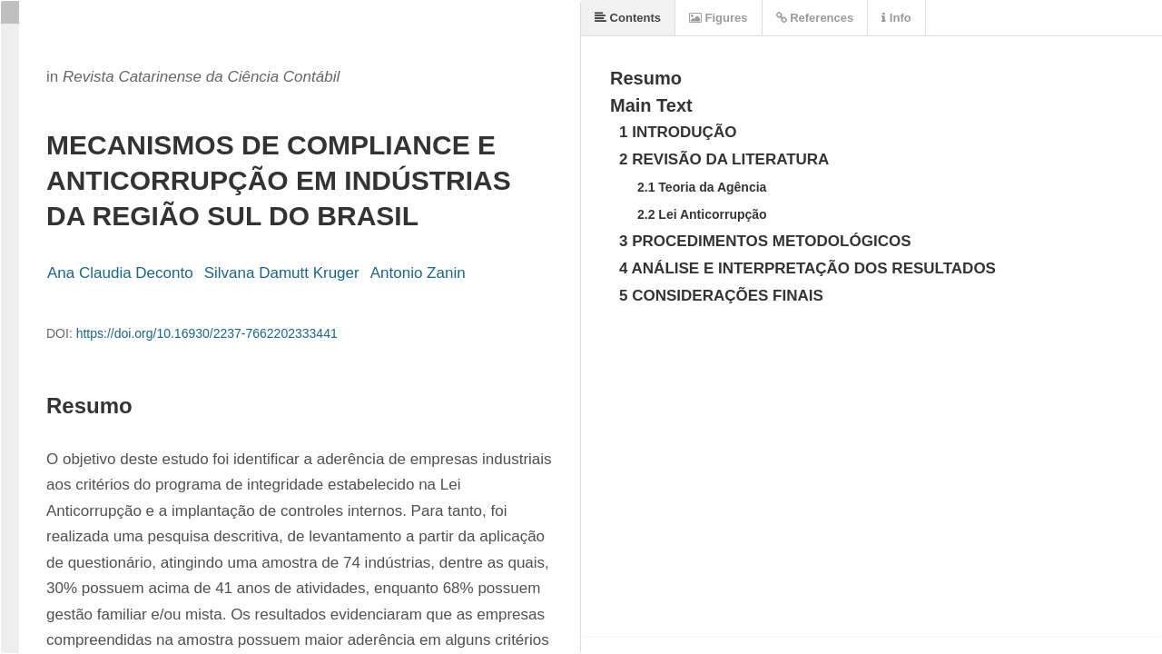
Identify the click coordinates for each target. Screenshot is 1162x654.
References (815, 18)
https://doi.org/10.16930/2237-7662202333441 (207, 333)
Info (896, 18)
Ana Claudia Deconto (120, 273)
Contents (628, 18)
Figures (718, 18)
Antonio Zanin (418, 273)
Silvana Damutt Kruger (281, 273)
